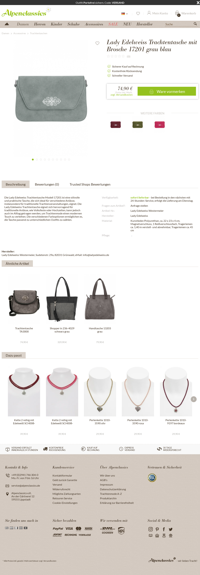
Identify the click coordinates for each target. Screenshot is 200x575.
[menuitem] (181, 23)
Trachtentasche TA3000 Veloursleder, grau (24, 330)
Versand (57, 484)
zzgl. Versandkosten (122, 94)
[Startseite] (8, 24)
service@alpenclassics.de (25, 485)
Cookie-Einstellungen (65, 502)
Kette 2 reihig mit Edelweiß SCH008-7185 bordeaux (24, 421)
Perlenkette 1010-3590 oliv (100, 421)
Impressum (106, 484)
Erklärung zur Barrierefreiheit (117, 502)
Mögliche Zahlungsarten (67, 493)
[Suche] (181, 23)
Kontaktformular (62, 475)
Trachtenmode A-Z (111, 493)
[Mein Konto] (157, 13)
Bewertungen (47, 184)
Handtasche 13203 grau (100, 330)
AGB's (103, 480)
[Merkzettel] (138, 13)
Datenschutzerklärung (113, 489)
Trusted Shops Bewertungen (90, 184)
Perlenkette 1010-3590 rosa (137, 421)
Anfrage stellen (139, 205)
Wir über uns (107, 475)
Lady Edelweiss (139, 215)
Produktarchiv (108, 498)
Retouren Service (62, 498)
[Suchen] (196, 24)
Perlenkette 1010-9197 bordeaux (176, 421)
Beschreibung (16, 184)
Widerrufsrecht (61, 489)
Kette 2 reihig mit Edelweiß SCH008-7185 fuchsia (62, 421)
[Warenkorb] (185, 13)
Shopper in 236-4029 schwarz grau (62, 330)
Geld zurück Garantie (65, 480)
